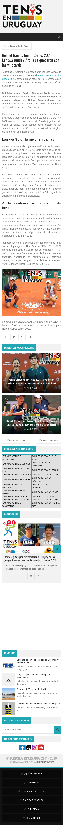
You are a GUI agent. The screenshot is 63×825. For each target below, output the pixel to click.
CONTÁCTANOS (31, 818)
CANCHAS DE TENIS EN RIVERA (45, 492)
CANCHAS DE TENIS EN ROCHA (16, 497)
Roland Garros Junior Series (16, 46)
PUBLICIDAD (31, 809)
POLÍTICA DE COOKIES (31, 800)
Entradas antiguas (48, 440)
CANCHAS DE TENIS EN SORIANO (45, 500)
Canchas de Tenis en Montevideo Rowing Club (38, 703)
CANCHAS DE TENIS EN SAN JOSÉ (17, 500)
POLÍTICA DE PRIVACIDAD (31, 791)
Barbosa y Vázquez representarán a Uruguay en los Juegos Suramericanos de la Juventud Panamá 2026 (30, 558)
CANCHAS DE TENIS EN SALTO (44, 497)
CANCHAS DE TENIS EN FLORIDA (16, 479)
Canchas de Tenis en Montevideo (32, 689)
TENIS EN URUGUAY (45, 762)
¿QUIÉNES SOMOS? (31, 774)
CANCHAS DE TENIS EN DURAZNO (17, 475)
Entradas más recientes (16, 440)
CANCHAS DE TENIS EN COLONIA (45, 470)
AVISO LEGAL (31, 783)
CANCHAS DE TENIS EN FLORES (45, 475)
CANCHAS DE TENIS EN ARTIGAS (16, 464)
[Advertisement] (31, 616)
